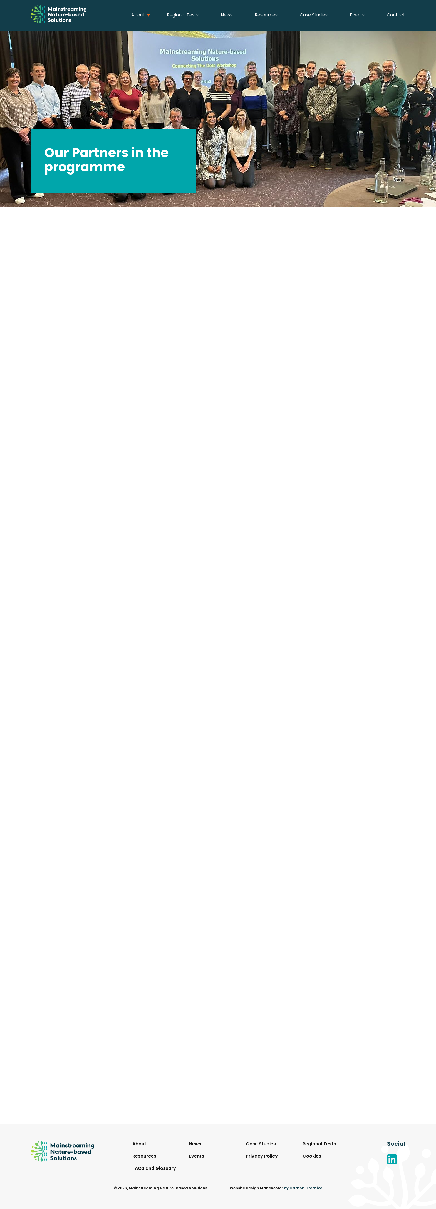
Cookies (312, 1156)
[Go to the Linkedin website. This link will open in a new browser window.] (396, 1160)
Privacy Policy (262, 1156)
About (138, 15)
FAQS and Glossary (154, 1168)
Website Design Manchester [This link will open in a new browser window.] (256, 1188)
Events (357, 15)
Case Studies (314, 15)
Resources (266, 15)
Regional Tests (183, 15)
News (226, 15)
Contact (396, 15)
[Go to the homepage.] (58, 15)
